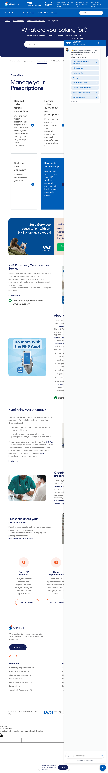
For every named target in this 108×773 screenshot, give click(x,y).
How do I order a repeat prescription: (21, 105)
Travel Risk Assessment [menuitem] (20, 690)
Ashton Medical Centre (36, 21)
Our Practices (18, 21)
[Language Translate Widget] (91, 13)
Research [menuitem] (14, 686)
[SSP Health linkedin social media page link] (17, 656)
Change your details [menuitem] (19, 671)
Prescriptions (53, 21)
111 (77, 6)
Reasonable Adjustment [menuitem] (20, 682)
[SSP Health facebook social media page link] (10, 656)
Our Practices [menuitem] (11, 13)
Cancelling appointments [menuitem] (21, 668)
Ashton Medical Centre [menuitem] (47, 13)
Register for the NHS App (51, 165)
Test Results (55, 61)
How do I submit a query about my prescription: (51, 107)
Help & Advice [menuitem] (28, 13)
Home (7, 21)
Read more (14, 296)
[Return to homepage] (12, 4)
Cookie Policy (52, 767)
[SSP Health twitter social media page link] (23, 656)
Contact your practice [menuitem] (20, 675)
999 (94, 6)
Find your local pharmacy (20, 166)
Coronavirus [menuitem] (15, 679)
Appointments (28, 61)
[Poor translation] (1, 734)
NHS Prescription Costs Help (20, 538)
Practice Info (15, 61)
